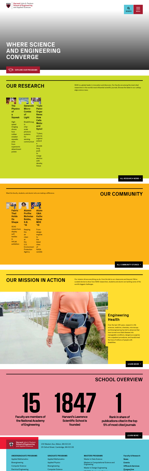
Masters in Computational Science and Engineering (99, 434)
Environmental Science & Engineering (26, 444)
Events (127, 433)
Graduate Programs (57, 427)
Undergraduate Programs (24, 427)
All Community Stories (128, 235)
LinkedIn (141, 460)
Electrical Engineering (19, 440)
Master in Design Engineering (95, 439)
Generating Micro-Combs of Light (72, 131)
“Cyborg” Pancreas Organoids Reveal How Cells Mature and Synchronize (120, 132)
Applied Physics (54, 433)
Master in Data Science (93, 430)
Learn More (133, 335)
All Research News (129, 158)
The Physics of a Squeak (24, 130)
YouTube (136, 460)
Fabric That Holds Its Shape (26, 212)
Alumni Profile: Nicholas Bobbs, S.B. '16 (74, 214)
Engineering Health (118, 288)
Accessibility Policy (125, 466)
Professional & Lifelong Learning (100, 449)
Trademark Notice (113, 466)
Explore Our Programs (22, 71)
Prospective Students (129, 441)
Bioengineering (17, 433)
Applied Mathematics (19, 430)
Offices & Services (131, 437)
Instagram (132, 460)
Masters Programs (93, 427)
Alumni (127, 449)
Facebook (123, 460)
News (126, 430)
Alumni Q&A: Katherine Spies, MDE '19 (119, 214)
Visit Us (127, 446)
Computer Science (18, 437)
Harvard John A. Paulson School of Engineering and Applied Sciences (22, 415)
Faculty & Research (132, 427)
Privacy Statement (138, 466)
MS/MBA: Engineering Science (96, 442)
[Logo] (22, 6)
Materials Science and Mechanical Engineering (24, 448)
